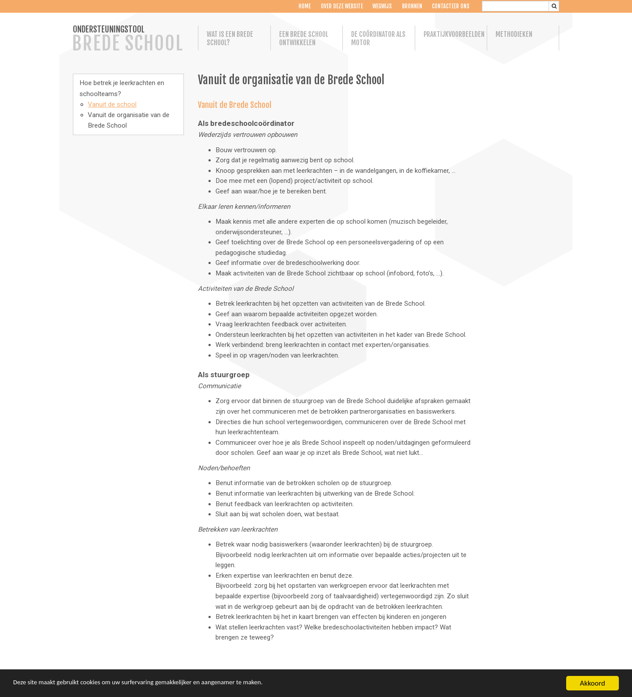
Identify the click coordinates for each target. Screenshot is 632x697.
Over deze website (341, 6)
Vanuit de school (112, 104)
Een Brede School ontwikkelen (303, 38)
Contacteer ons (451, 6)
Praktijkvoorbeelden (451, 34)
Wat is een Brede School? (230, 38)
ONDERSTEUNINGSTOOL (127, 39)
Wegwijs (382, 6)
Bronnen (412, 6)
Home (304, 6)
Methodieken (514, 34)
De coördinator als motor (378, 38)
